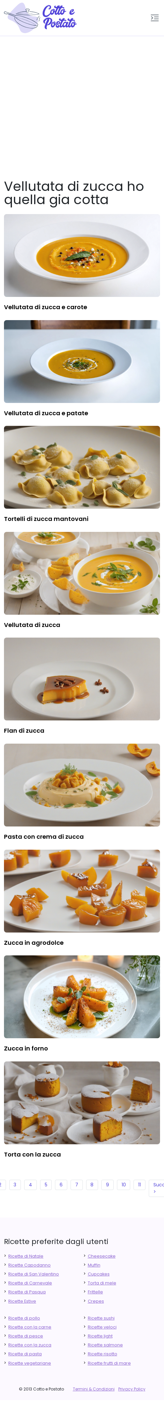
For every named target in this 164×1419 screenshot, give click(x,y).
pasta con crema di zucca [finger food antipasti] (44, 836)
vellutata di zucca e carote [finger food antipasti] (45, 307)
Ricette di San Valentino (33, 1274)
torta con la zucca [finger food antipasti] (32, 1154)
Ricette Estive (22, 1301)
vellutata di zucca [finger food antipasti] (32, 625)
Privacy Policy (131, 1389)
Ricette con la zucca (29, 1345)
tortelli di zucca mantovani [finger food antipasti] (46, 519)
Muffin (94, 1265)
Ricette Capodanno (29, 1265)
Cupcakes (99, 1274)
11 (139, 1184)
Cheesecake (102, 1256)
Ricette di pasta (25, 1354)
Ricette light (100, 1336)
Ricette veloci (102, 1327)
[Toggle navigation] (154, 18)
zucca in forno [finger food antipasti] (26, 1048)
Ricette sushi (101, 1318)
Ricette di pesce (25, 1336)
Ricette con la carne (29, 1327)
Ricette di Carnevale (30, 1283)
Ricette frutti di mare (109, 1363)
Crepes (96, 1301)
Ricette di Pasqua (27, 1292)
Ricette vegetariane (29, 1363)
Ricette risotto (102, 1354)
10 (124, 1184)
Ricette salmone (105, 1345)
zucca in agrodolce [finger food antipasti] (34, 942)
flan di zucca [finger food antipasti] (24, 730)
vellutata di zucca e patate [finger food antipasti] (46, 413)
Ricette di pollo (24, 1318)
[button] (154, 18)
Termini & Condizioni (94, 1389)
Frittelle (95, 1292)
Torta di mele (102, 1283)
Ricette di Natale (25, 1256)
